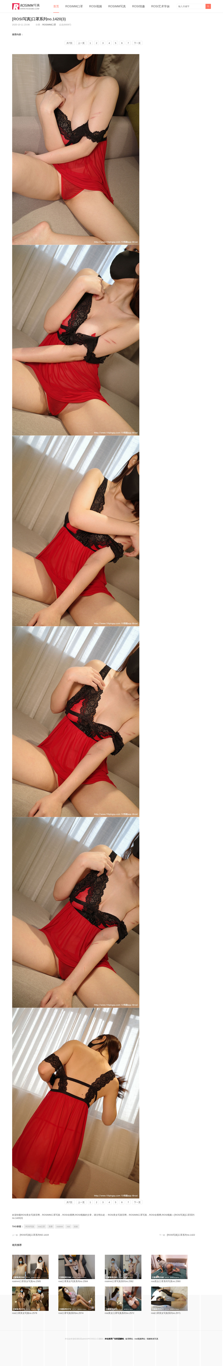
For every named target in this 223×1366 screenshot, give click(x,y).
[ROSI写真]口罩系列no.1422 (181, 1235)
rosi (68, 1226)
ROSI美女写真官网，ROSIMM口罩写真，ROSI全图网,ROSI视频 (140, 1215)
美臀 (51, 1226)
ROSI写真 (29, 1226)
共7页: (69, 43)
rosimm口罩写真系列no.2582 (127, 1269)
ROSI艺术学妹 (160, 6)
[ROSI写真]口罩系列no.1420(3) (39, 19)
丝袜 (76, 1226)
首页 (56, 6)
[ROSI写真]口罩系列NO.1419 (34, 1235)
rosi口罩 (41, 1226)
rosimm (60, 1226)
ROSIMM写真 (117, 6)
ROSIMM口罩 (74, 6)
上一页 (81, 43)
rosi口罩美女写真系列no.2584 (80, 1269)
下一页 (137, 43)
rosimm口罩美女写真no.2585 (34, 1269)
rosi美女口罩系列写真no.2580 (173, 1269)
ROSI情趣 (138, 6)
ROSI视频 (95, 6)
